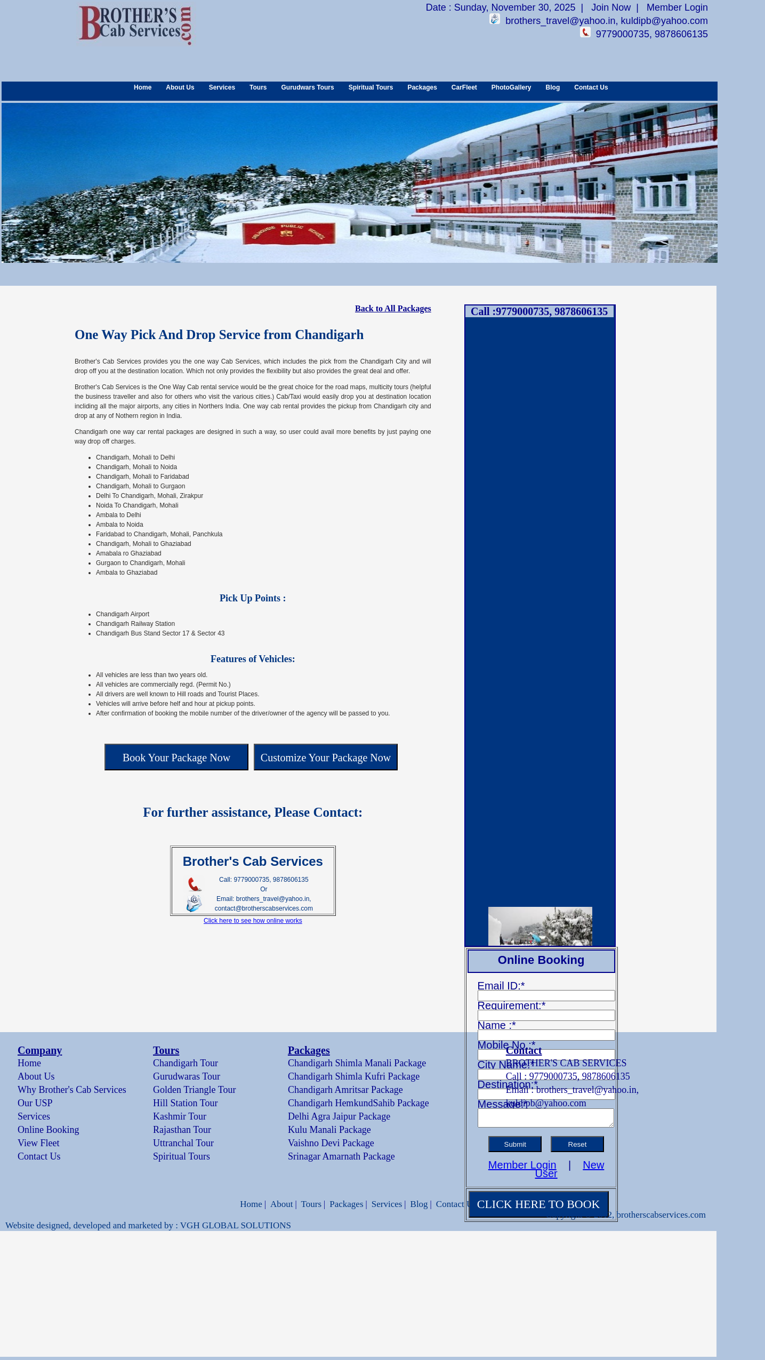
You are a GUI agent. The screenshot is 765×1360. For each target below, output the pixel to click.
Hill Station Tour (185, 1103)
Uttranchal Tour (183, 1143)
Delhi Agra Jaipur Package (339, 1116)
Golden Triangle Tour (194, 1089)
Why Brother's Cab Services (72, 1089)
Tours (258, 87)
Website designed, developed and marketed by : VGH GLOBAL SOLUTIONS (148, 1225)
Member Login (677, 7)
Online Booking (48, 1129)
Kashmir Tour (179, 1116)
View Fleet (38, 1143)
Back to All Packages (393, 308)
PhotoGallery (512, 87)
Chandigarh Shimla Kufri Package (354, 1076)
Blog (553, 87)
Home (142, 87)
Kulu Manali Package (329, 1129)
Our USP (35, 1103)
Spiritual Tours (371, 87)
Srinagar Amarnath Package (341, 1156)
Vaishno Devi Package (331, 1143)
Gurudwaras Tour (186, 1076)
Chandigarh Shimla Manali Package (357, 1063)
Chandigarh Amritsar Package (345, 1089)
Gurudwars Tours (307, 87)
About (281, 1204)
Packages (422, 87)
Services (222, 87)
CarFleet (464, 87)
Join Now (611, 7)
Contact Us (591, 87)
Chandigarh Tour (185, 1063)
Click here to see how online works (253, 920)
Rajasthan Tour (182, 1129)
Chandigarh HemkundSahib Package (358, 1103)
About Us (180, 87)
